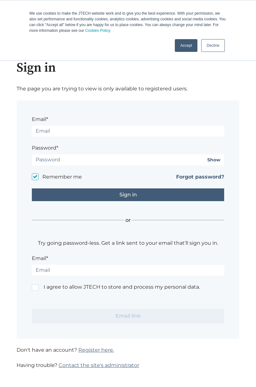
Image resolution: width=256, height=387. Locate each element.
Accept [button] (186, 45)
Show (213, 160)
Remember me (62, 177)
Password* (45, 148)
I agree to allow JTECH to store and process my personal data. (122, 287)
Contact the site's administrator (99, 365)
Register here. (96, 350)
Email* (40, 119)
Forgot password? (200, 177)
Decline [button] (213, 45)
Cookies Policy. (98, 30)
